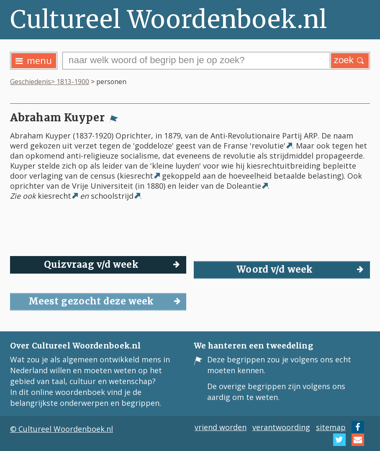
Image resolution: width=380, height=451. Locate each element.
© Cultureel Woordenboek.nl (61, 429)
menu (33, 60)
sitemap (331, 427)
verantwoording (281, 427)
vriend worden (220, 427)
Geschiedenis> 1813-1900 (49, 81)
